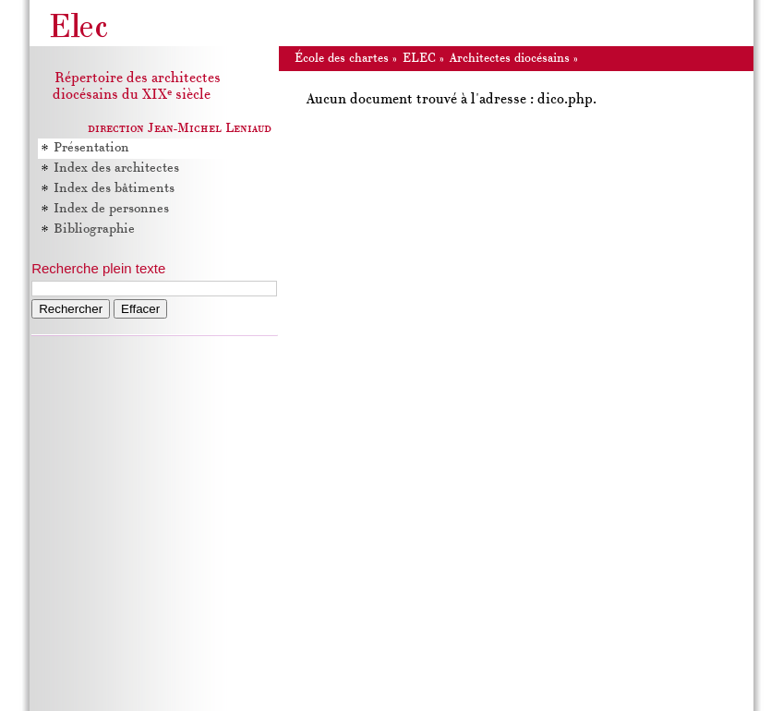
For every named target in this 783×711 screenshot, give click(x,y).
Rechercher (70, 309)
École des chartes (342, 59)
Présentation (91, 148)
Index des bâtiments (114, 189)
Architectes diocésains (510, 59)
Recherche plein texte (98, 268)
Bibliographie (94, 229)
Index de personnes (111, 209)
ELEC (419, 59)
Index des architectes (116, 168)
